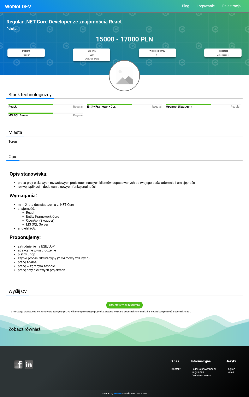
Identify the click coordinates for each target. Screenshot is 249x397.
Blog (185, 6)
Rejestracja (231, 6)
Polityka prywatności (203, 368)
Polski (230, 372)
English (231, 368)
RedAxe (117, 393)
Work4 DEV (18, 7)
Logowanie (206, 6)
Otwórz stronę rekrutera (124, 305)
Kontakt (175, 368)
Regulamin (197, 372)
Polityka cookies (201, 375)
